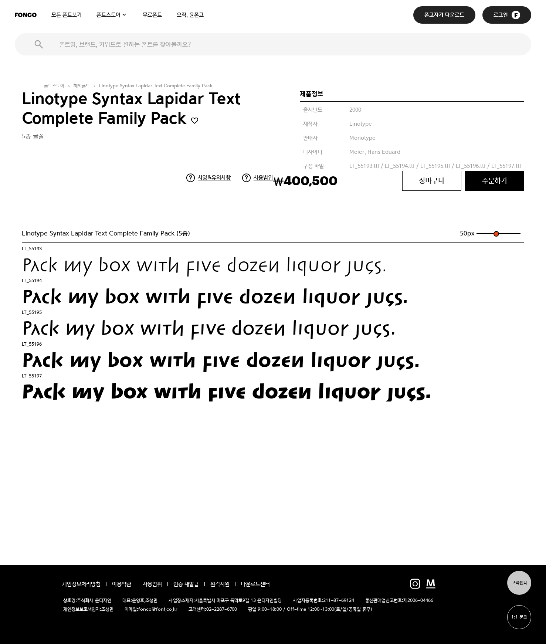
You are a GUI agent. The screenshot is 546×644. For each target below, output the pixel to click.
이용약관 (121, 584)
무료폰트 (152, 14)
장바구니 (431, 180)
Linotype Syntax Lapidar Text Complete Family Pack (156, 86)
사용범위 (263, 177)
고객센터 (519, 583)
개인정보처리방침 (81, 584)
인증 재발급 (186, 584)
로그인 (507, 15)
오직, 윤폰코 (190, 14)
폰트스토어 (108, 14)
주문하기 (494, 180)
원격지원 (220, 584)
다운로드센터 (255, 584)
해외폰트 (82, 86)
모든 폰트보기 (66, 14)
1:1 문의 (519, 617)
